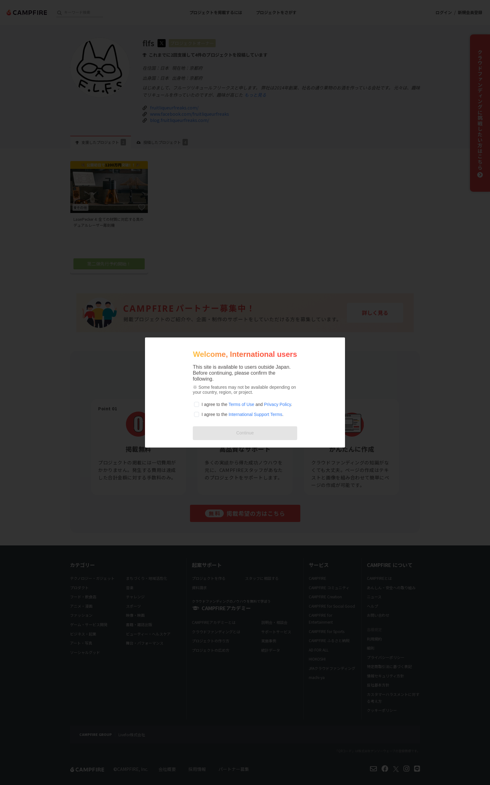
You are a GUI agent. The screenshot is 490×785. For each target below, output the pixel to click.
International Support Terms (255, 414)
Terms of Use (241, 404)
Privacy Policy (277, 404)
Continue (245, 432)
